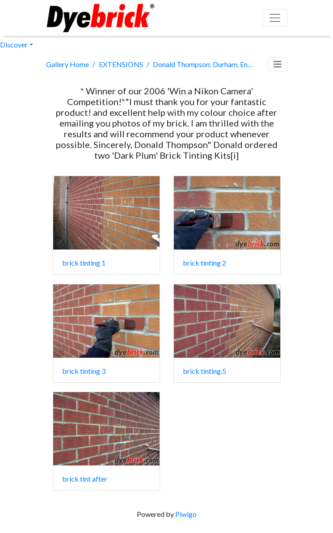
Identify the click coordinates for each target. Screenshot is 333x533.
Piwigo (186, 514)
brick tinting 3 (83, 371)
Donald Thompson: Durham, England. (204, 64)
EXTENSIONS (121, 64)
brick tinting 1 (83, 262)
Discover (14, 44)
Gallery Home (67, 64)
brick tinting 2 (204, 262)
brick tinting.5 (204, 371)
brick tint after (84, 478)
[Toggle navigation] (277, 64)
